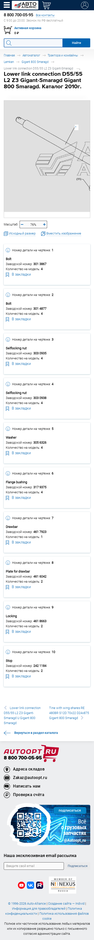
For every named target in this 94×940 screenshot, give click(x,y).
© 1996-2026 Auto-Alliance (27, 903)
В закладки (18, 274)
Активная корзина (27, 28)
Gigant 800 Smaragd (35, 62)
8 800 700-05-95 (23, 758)
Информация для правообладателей (38, 908)
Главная (9, 55)
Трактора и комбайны (63, 55)
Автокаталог (31, 55)
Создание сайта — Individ (66, 903)
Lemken (9, 62)
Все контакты (45, 15)
